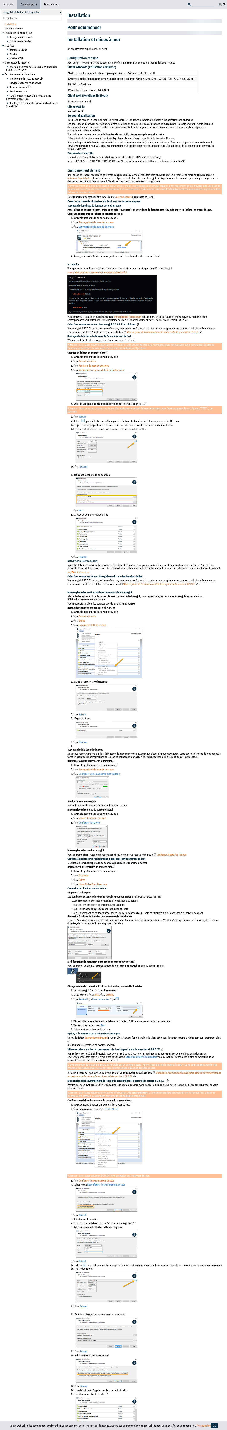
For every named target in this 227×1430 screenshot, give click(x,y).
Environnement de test (19, 41)
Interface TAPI (15, 58)
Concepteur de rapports (15, 62)
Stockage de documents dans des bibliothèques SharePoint (32, 105)
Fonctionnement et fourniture (18, 74)
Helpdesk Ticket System (79, 178)
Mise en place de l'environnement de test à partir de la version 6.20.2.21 (164, 332)
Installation (10, 24)
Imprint (145, 1417)
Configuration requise (19, 37)
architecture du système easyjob (24, 78)
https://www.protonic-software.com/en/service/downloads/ (97, 272)
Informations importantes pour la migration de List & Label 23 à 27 (31, 68)
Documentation (29, 4)
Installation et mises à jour (17, 32)
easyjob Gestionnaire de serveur (25, 83)
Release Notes (51, 4)
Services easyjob (16, 91)
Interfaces (9, 45)
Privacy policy (203, 1425)
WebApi (11, 54)
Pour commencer (14, 28)
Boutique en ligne (16, 50)
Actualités (9, 4)
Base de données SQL (19, 87)
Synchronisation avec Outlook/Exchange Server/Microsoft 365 (28, 97)
